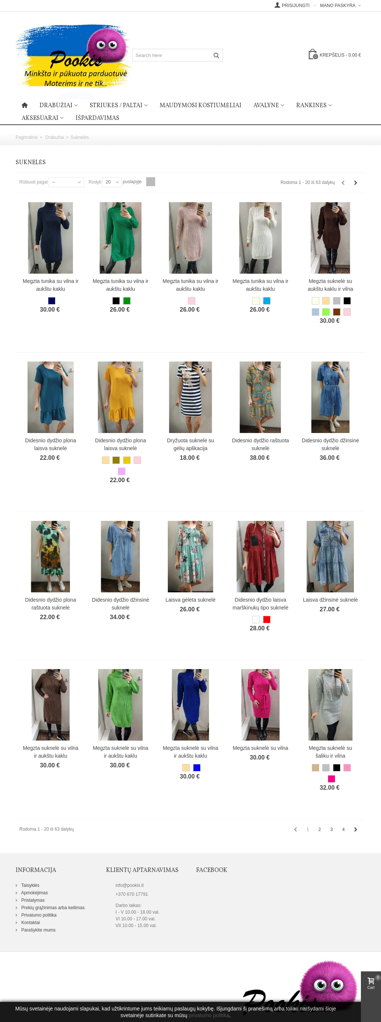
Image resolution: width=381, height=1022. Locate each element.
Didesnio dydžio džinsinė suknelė (330, 444)
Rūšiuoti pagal (33, 182)
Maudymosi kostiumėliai (200, 106)
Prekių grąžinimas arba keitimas (52, 907)
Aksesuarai (40, 118)
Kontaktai (30, 922)
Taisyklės (29, 885)
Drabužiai (56, 106)
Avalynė (266, 106)
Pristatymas (32, 900)
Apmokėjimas (34, 892)
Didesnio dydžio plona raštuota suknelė (50, 604)
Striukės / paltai (116, 106)
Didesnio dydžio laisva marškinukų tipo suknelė (260, 604)
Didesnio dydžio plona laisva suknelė (50, 444)
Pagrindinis (27, 137)
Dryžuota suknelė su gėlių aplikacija (190, 444)
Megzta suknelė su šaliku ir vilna (330, 752)
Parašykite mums (37, 930)
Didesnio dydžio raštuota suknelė (260, 444)
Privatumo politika (38, 915)
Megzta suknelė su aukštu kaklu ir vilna (330, 285)
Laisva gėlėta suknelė (191, 600)
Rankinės (311, 106)
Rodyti (95, 182)
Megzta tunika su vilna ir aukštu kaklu (51, 285)
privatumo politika (209, 1015)
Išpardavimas (97, 118)
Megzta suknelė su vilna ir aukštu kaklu (50, 752)
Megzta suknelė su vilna (260, 748)
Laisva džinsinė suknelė (330, 600)
